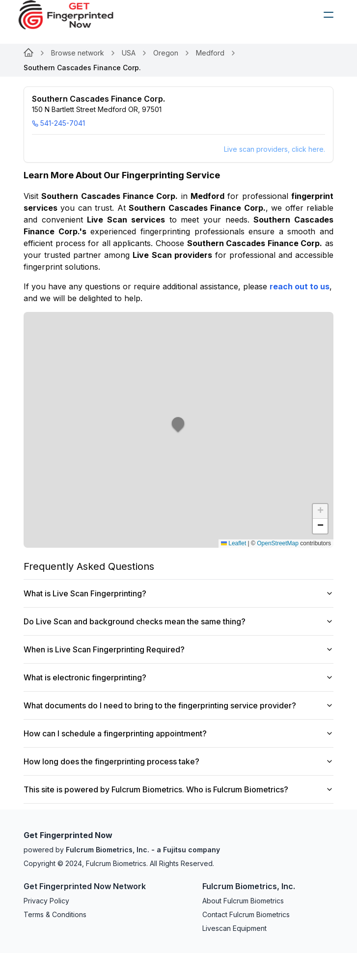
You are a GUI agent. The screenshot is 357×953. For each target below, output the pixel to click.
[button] (178, 430)
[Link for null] (28, 53)
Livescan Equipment (234, 928)
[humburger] (328, 14)
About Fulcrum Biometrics (243, 901)
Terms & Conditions (55, 914)
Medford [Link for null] (210, 53)
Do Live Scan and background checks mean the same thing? (178, 621)
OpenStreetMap (278, 543)
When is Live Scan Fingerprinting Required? (178, 649)
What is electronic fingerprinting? (178, 677)
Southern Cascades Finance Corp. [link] (82, 67)
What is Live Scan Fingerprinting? (178, 593)
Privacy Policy (46, 901)
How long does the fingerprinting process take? (178, 761)
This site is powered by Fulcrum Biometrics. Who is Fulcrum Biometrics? (178, 789)
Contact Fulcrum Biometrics (246, 914)
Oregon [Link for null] (165, 53)
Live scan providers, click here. (274, 149)
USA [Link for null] (129, 53)
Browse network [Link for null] (77, 53)
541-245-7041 (58, 123)
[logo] (73, 14)
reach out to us (300, 286)
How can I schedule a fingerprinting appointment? (178, 733)
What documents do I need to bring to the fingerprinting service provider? (178, 705)
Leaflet (233, 543)
